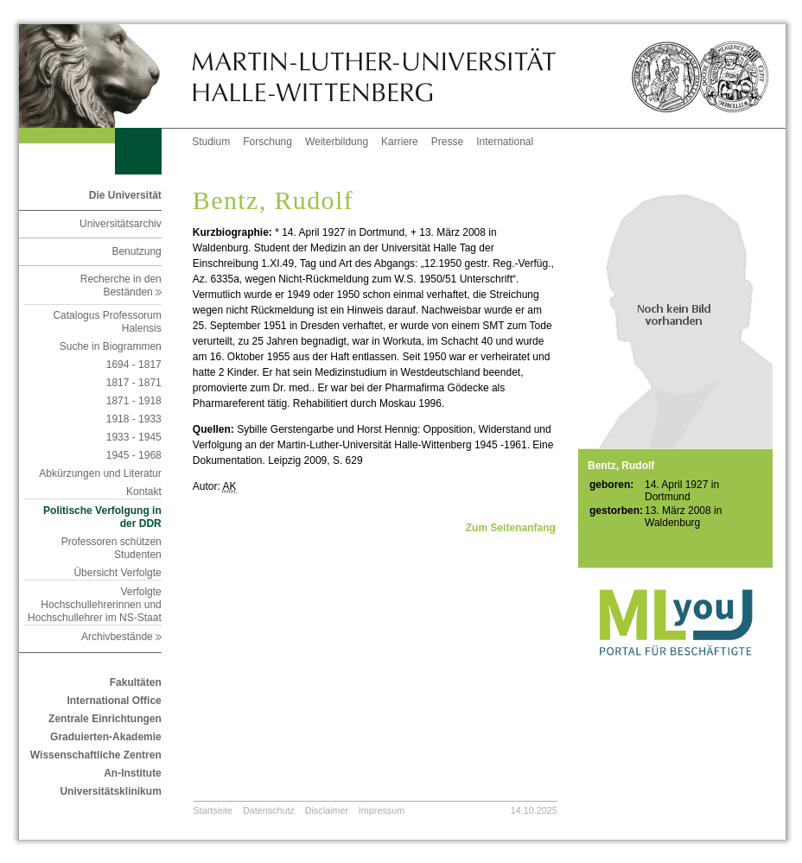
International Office (114, 701)
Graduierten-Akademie (106, 737)
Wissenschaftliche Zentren (96, 755)
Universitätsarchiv (121, 224)
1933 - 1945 (134, 437)
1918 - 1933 (134, 419)
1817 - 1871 (134, 383)
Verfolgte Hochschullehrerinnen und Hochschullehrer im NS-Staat (95, 605)
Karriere (399, 142)
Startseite (213, 810)
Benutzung (136, 251)
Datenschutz (269, 810)
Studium (211, 142)
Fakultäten (136, 682)
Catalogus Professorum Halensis (107, 321)
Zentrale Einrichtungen (105, 719)
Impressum (381, 810)
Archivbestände (121, 637)
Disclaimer (326, 810)
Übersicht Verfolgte (117, 573)
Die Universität (125, 195)
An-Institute (133, 773)
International (504, 142)
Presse (447, 142)
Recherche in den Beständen (121, 285)
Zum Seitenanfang (511, 528)
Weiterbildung (336, 142)
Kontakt (144, 491)
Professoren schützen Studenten (111, 548)
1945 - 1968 (134, 455)
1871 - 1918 (134, 401)
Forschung (267, 142)
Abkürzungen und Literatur (100, 473)
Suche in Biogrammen (111, 346)
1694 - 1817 (134, 365)
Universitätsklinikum (110, 791)
